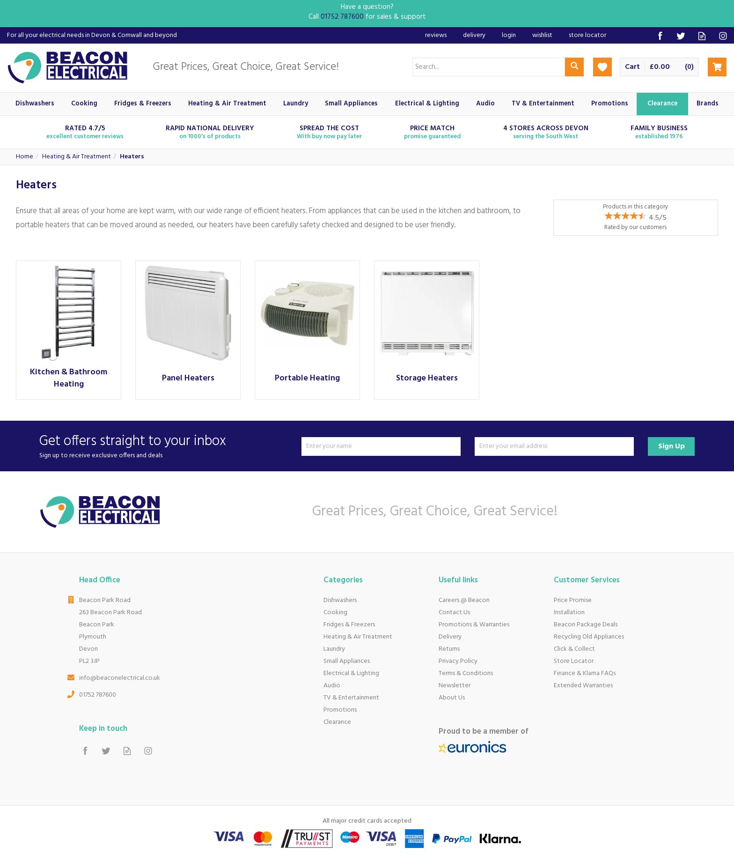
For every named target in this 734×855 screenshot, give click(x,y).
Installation (569, 612)
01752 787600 (97, 695)
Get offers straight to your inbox (166, 446)
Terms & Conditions (466, 673)
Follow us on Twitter (680, 35)
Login (509, 35)
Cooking (335, 612)
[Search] (488, 67)
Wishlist (542, 35)
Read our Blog (702, 35)
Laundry (334, 649)
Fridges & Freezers (349, 624)
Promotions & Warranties (474, 624)
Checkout (717, 67)
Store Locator (574, 661)
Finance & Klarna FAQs (585, 673)
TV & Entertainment (351, 697)
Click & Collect (574, 649)
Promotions (340, 710)
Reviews (436, 35)
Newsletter (454, 685)
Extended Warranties (583, 685)
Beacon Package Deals (585, 624)
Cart (632, 67)
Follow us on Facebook (659, 35)
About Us (452, 697)
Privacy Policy (458, 661)
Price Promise (573, 600)
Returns (449, 649)
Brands (708, 103)
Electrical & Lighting (351, 673)
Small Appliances (346, 661)
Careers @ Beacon (464, 600)
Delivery (450, 637)
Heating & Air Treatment (357, 637)
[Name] (381, 446)
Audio (331, 685)
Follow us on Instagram (723, 35)
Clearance (337, 722)
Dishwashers (340, 600)
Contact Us (454, 612)
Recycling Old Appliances (589, 637)
